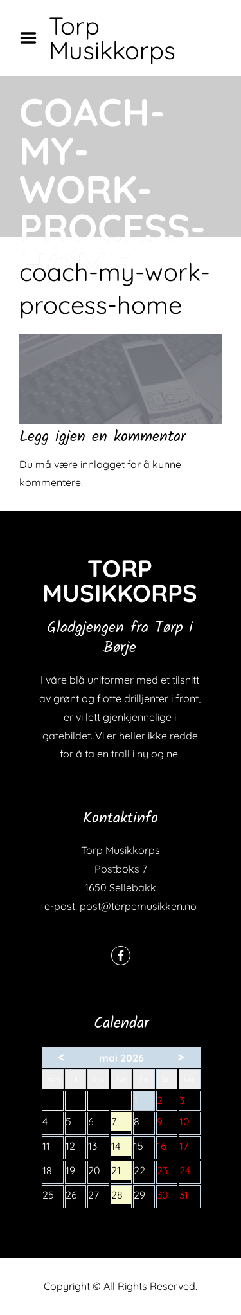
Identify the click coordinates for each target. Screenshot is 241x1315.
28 (121, 1196)
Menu (32, 38)
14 (121, 1147)
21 (121, 1172)
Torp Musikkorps (112, 38)
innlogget (102, 464)
